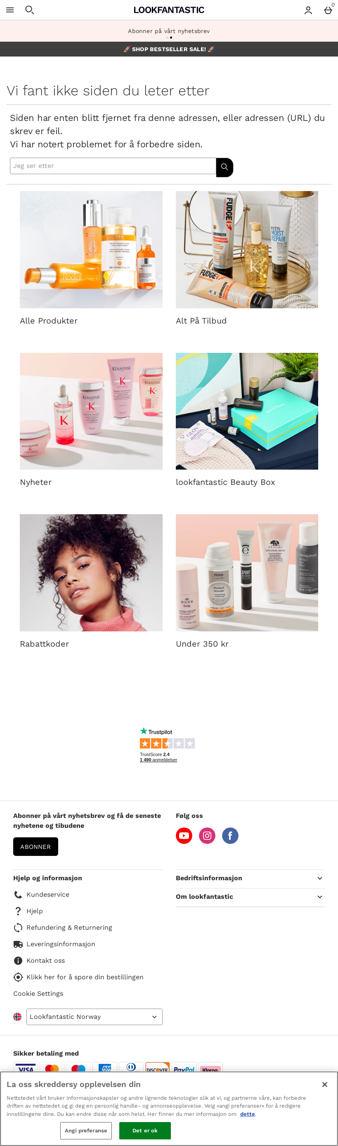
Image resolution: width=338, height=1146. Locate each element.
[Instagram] (207, 842)
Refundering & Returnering (62, 928)
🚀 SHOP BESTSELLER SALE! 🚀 (169, 49)
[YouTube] (184, 842)
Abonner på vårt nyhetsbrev (169, 31)
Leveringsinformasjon (54, 944)
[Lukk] (325, 1084)
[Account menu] (308, 10)
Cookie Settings (38, 993)
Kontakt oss (39, 961)
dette (247, 1114)
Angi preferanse (86, 1130)
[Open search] (30, 10)
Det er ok (145, 1130)
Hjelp (28, 911)
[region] (169, 1108)
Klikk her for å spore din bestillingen (78, 977)
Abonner (35, 847)
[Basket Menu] (328, 10)
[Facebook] (230, 842)
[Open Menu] (10, 10)
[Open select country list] (94, 1017)
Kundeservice (41, 895)
